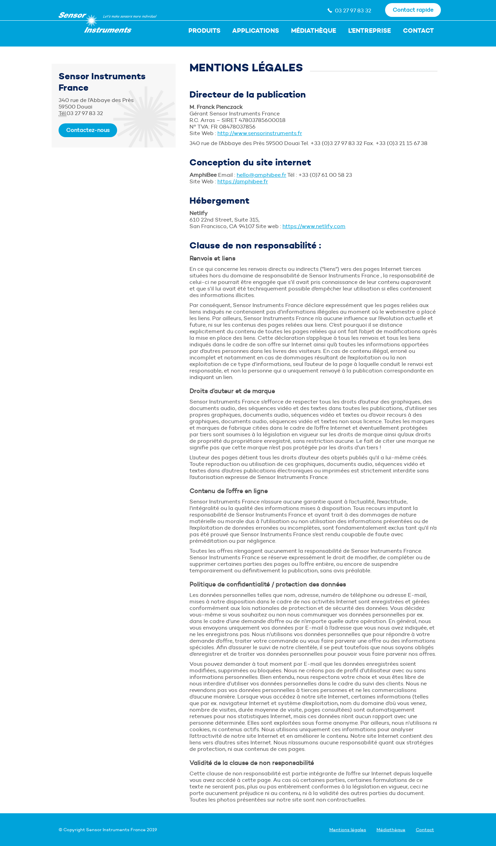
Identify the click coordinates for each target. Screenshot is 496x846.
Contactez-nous (88, 130)
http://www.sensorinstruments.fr (259, 133)
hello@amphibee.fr (261, 175)
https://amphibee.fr (242, 181)
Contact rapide (413, 10)
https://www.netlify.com (313, 226)
